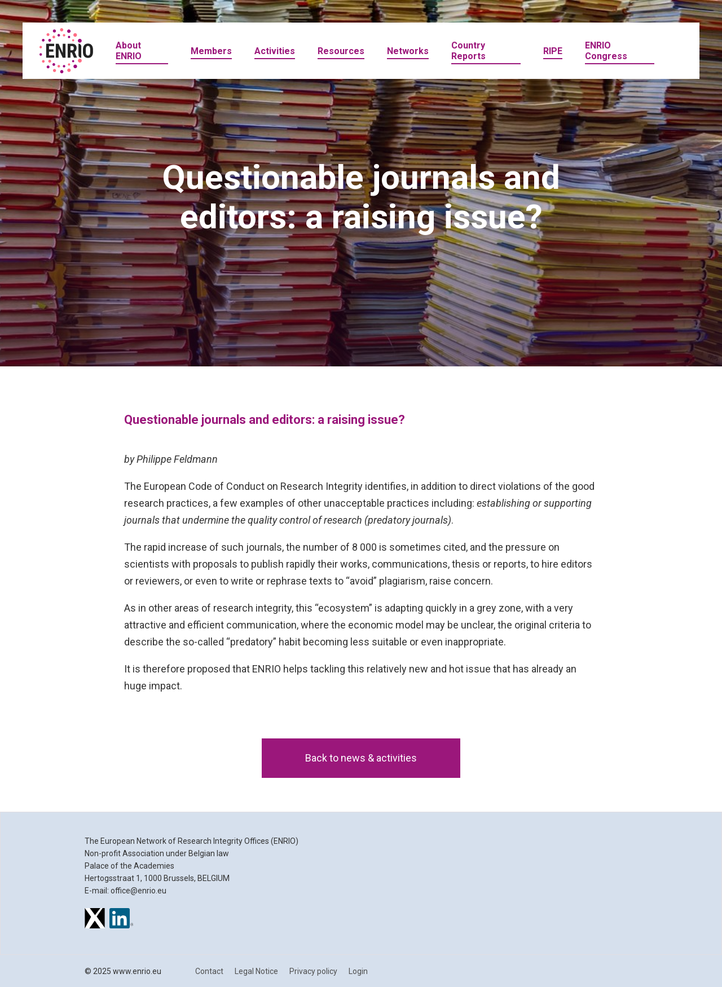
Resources (341, 51)
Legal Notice (256, 971)
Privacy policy (313, 971)
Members (211, 51)
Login (358, 971)
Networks (408, 51)
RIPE (552, 51)
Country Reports (468, 50)
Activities (274, 51)
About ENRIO (129, 50)
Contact (209, 971)
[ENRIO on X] (95, 920)
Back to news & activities (361, 758)
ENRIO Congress (606, 50)
